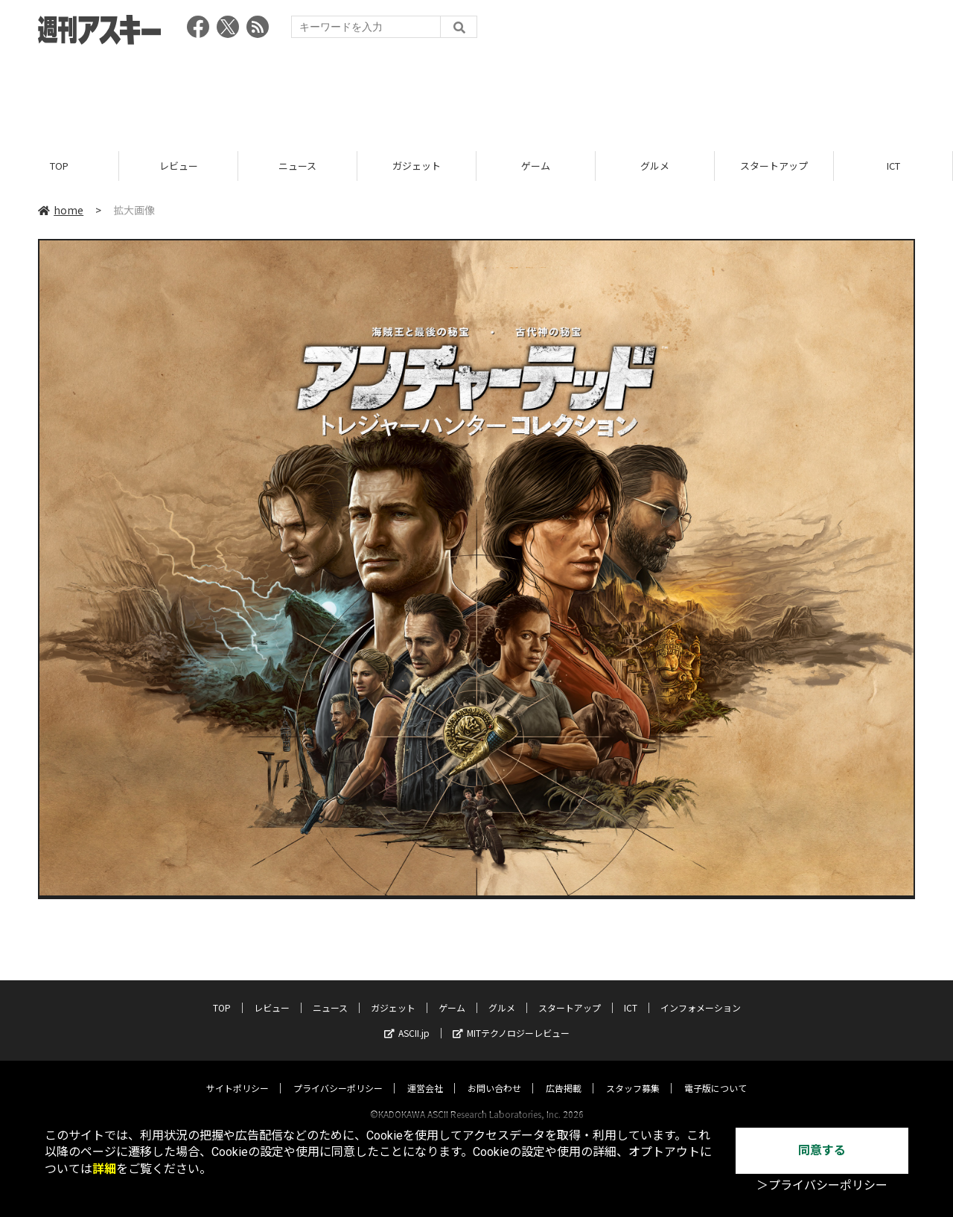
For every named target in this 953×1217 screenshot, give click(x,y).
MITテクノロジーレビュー (511, 1018)
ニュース (297, 166)
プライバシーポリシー (338, 1073)
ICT (893, 166)
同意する (822, 1150)
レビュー (178, 166)
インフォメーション (700, 993)
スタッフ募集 (633, 1073)
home (60, 209)
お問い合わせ (494, 1073)
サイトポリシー (237, 1073)
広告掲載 (563, 1073)
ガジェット (416, 166)
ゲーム (535, 166)
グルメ (654, 166)
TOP (59, 166)
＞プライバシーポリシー (821, 1185)
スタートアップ (774, 166)
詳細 (104, 1169)
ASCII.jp (407, 1018)
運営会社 (425, 1073)
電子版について (715, 1073)
